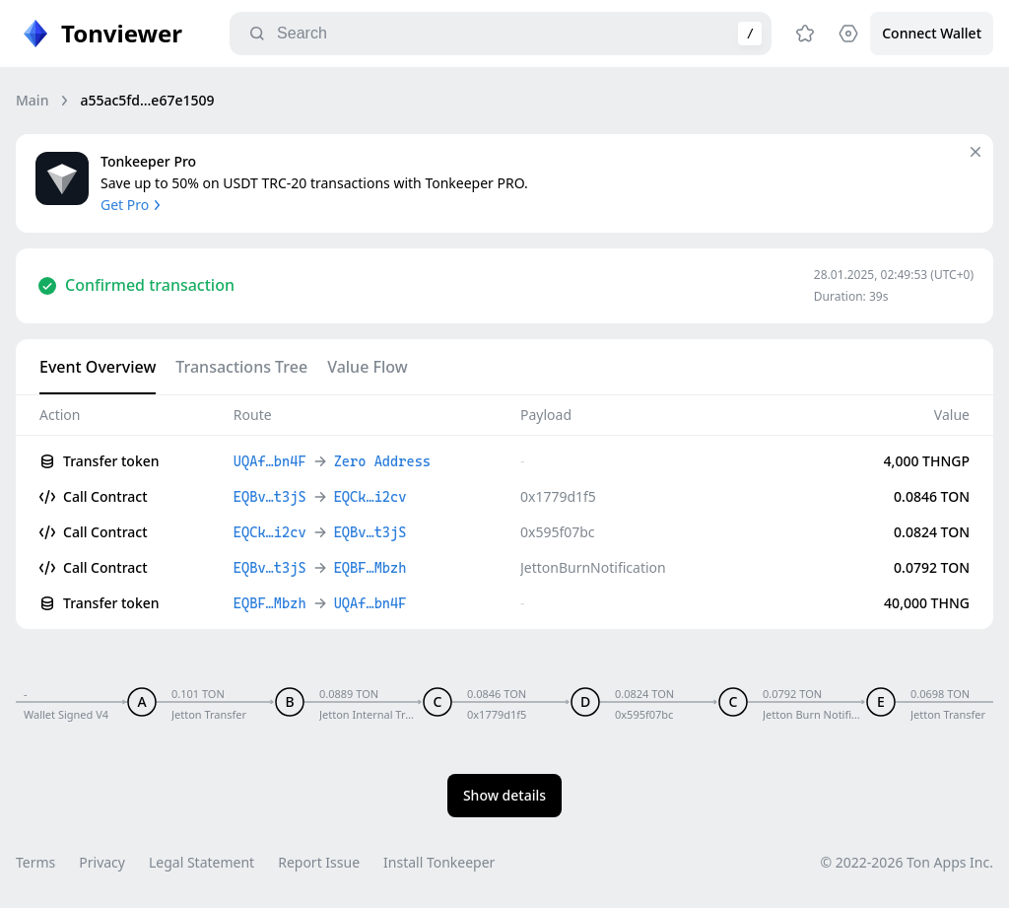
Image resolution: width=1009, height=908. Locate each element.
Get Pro (133, 204)
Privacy (102, 862)
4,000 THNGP (927, 461)
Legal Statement (201, 862)
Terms (35, 862)
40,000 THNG (927, 603)
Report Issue (319, 862)
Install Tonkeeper (439, 862)
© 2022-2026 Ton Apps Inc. (907, 862)
